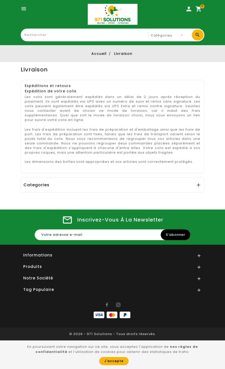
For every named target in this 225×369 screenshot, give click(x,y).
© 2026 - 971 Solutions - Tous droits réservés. (112, 333)
